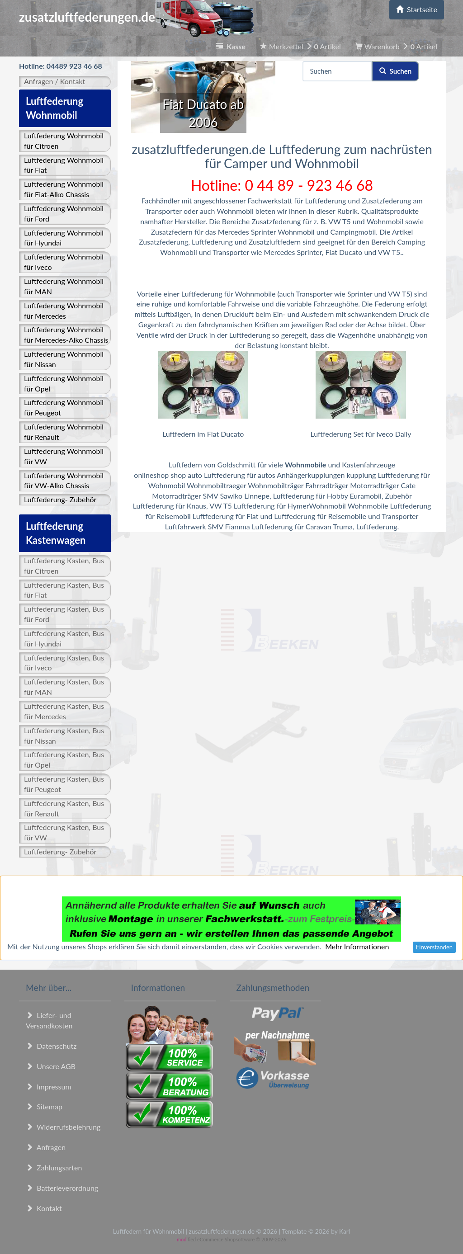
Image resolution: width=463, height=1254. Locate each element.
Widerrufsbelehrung (63, 1126)
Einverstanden (434, 947)
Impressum (48, 1086)
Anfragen (46, 1147)
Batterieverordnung (62, 1187)
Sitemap (44, 1106)
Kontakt (44, 1208)
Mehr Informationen (357, 946)
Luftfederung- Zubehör (60, 499)
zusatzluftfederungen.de (136, 16)
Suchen (395, 71)
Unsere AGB (51, 1066)
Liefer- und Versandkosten (49, 1020)
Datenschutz (51, 1046)
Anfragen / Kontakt (54, 81)
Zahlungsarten (54, 1167)
